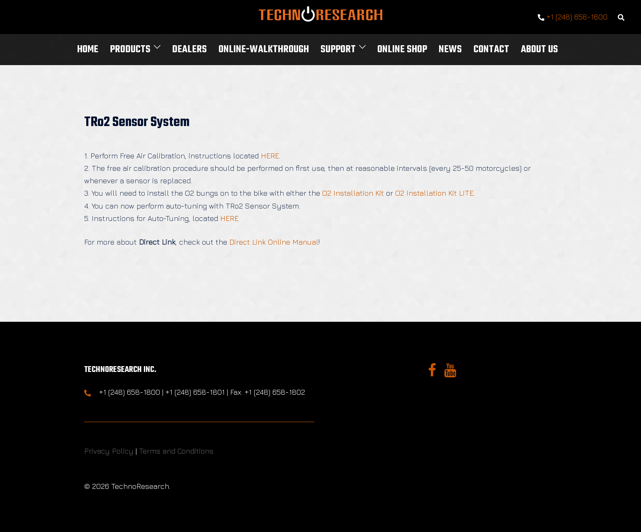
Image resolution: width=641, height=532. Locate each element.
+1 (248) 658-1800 (572, 17)
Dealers (189, 49)
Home (87, 49)
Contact (491, 49)
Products (130, 49)
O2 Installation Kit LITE (434, 193)
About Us (539, 49)
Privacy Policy (109, 451)
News (450, 49)
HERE (270, 155)
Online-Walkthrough (264, 49)
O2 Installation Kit (353, 193)
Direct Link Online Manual (273, 242)
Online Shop (402, 49)
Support (338, 49)
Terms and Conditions (176, 451)
